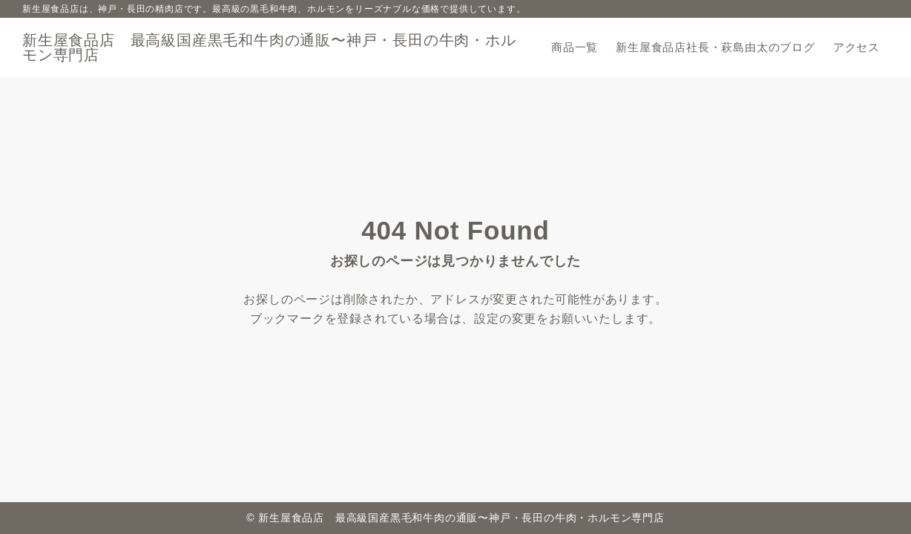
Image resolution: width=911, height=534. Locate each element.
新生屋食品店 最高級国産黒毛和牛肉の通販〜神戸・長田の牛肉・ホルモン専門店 (269, 47)
